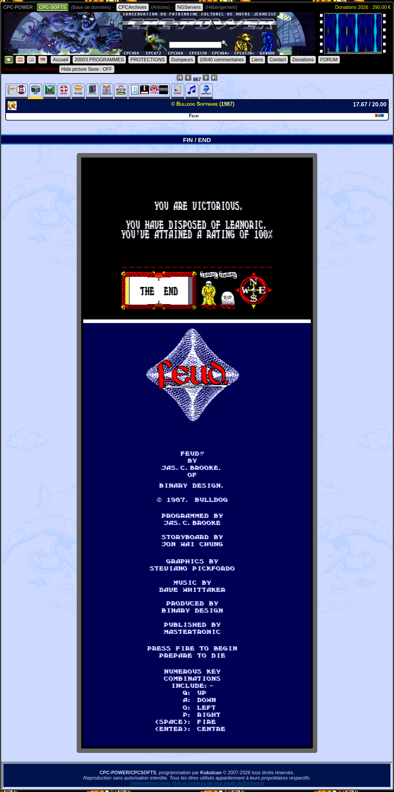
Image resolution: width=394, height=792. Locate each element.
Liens (257, 59)
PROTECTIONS (147, 59)
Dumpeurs (182, 59)
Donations (303, 59)
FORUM (329, 59)
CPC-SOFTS (52, 7)
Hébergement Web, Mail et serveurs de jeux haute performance (197, 783)
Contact (278, 59)
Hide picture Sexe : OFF (86, 69)
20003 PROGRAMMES (99, 59)
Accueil (60, 59)
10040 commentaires (222, 59)
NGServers (189, 7)
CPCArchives (132, 7)
